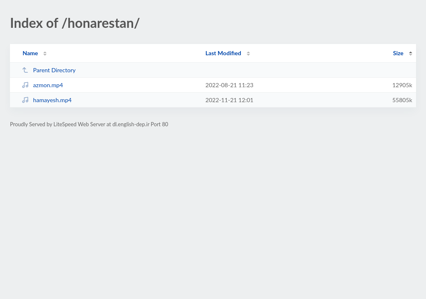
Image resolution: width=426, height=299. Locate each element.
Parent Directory (49, 70)
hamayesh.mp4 (47, 99)
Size (398, 52)
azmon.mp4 (42, 84)
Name (30, 52)
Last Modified (223, 52)
